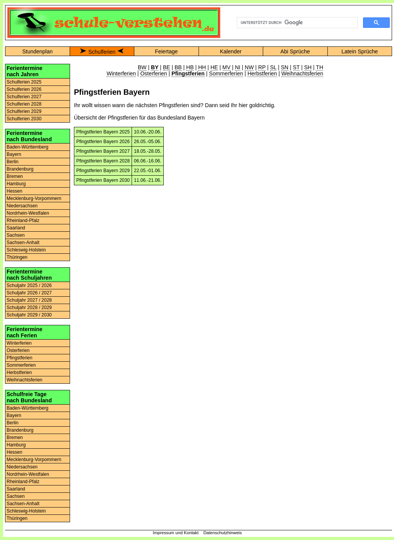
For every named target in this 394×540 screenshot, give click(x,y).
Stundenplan (37, 51)
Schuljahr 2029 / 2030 (29, 315)
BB (178, 67)
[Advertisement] (359, 180)
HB (190, 67)
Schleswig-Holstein (26, 250)
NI (237, 67)
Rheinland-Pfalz (23, 220)
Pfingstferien (20, 358)
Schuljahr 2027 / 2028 (29, 300)
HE (214, 67)
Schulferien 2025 (24, 82)
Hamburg (16, 183)
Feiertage (166, 51)
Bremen (15, 176)
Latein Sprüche (359, 51)
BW (142, 67)
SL (273, 67)
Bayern (14, 154)
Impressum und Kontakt (176, 532)
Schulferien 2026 (24, 89)
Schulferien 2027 (24, 96)
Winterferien (19, 343)
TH (319, 67)
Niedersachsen (22, 205)
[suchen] (296, 22)
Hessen (14, 191)
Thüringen (17, 257)
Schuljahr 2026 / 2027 (29, 293)
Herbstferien (19, 372)
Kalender (231, 51)
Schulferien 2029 (24, 111)
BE (166, 67)
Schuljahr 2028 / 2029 (29, 307)
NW (249, 67)
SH (308, 67)
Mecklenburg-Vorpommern (34, 198)
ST (296, 67)
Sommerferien (21, 365)
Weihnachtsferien (25, 380)
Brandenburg (20, 169)
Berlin (13, 161)
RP (262, 67)
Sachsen (16, 235)
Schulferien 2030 (24, 118)
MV (227, 67)
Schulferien (101, 52)
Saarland (16, 228)
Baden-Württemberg (27, 147)
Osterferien (18, 350)
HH (202, 67)
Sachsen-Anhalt (23, 242)
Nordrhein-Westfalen (28, 213)
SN (284, 67)
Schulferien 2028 (24, 104)
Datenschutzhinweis (222, 532)
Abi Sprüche (295, 51)
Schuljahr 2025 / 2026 (29, 285)
